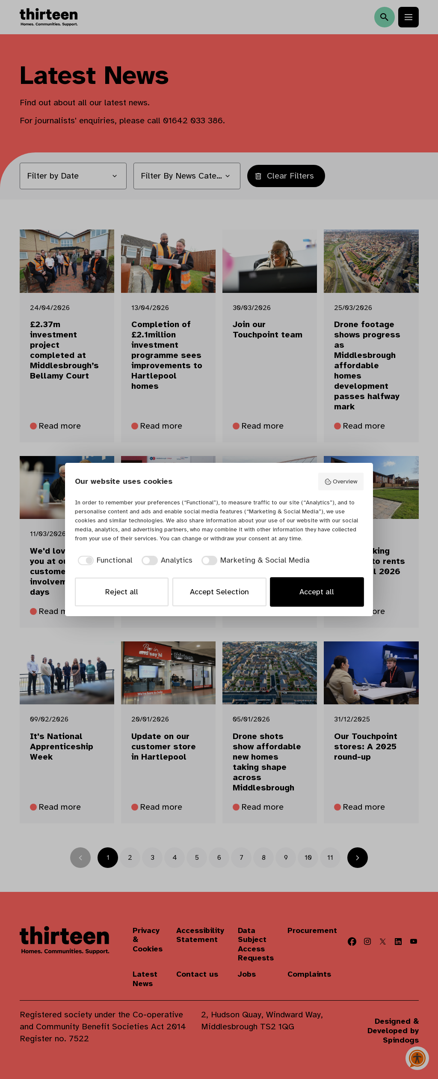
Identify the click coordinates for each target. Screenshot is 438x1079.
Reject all (121, 591)
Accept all (316, 591)
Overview (340, 481)
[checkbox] (104, 560)
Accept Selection (219, 591)
